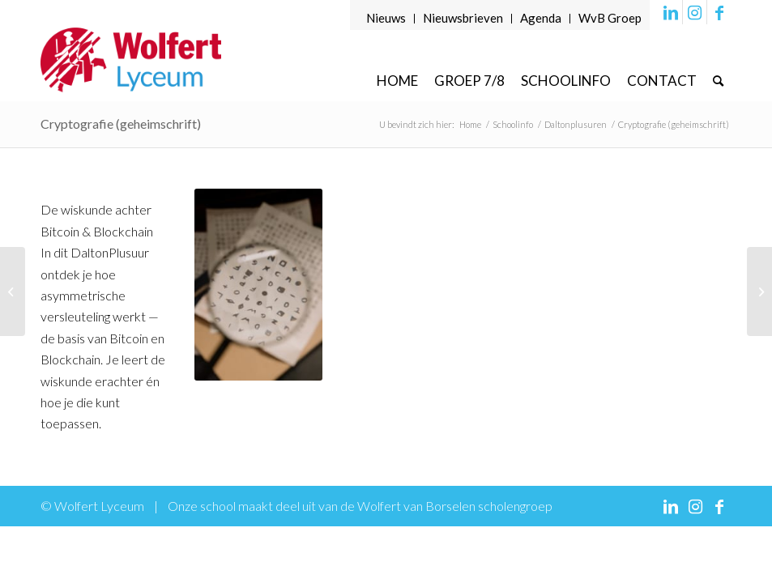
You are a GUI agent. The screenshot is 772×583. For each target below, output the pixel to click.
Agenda (540, 18)
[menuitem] (386, 18)
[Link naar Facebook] (719, 12)
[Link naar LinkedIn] (670, 12)
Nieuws (386, 18)
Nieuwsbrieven (463, 18)
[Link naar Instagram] (694, 12)
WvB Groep (610, 18)
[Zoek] (718, 80)
